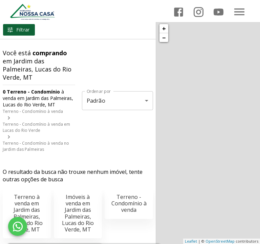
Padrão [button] (96, 100)
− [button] (164, 38)
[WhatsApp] (17, 226)
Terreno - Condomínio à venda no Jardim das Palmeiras (36, 146)
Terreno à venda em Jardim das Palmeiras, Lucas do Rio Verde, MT (27, 213)
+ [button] (164, 28)
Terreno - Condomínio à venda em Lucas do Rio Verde (36, 127)
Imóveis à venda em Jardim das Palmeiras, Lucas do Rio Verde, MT (78, 213)
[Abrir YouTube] (218, 12)
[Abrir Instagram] (198, 12)
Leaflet (191, 241)
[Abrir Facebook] (179, 12)
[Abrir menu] (239, 12)
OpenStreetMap (220, 241)
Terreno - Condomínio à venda (33, 111)
